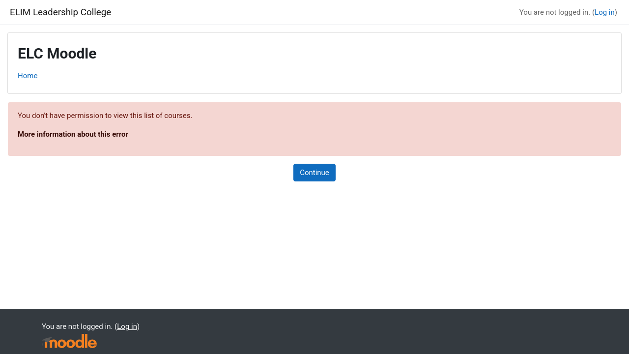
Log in (605, 12)
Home (27, 75)
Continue (314, 172)
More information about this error (73, 134)
